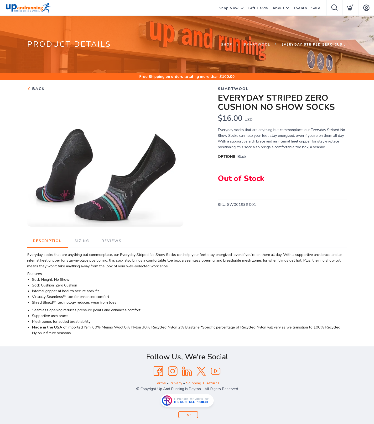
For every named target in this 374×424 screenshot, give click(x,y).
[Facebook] (158, 371)
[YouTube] (215, 371)
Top (188, 415)
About (278, 8)
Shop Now (229, 8)
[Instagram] (173, 371)
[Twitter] (201, 371)
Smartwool (257, 44)
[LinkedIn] (187, 371)
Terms (160, 383)
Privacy (176, 383)
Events (300, 8)
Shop (226, 44)
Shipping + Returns (202, 383)
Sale (315, 8)
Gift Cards (258, 8)
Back (36, 88)
